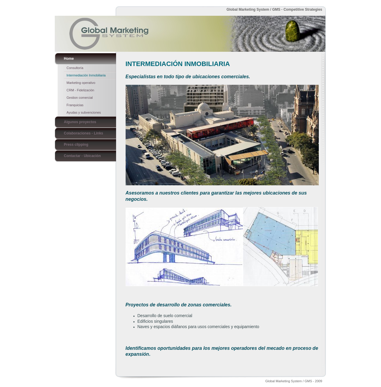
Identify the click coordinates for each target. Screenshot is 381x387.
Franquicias (75, 105)
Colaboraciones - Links (83, 133)
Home (69, 59)
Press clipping (76, 144)
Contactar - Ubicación (82, 156)
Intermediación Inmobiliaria (86, 75)
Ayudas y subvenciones (84, 112)
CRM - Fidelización (80, 90)
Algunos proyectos (80, 122)
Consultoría (75, 68)
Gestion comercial (80, 97)
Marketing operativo (81, 82)
